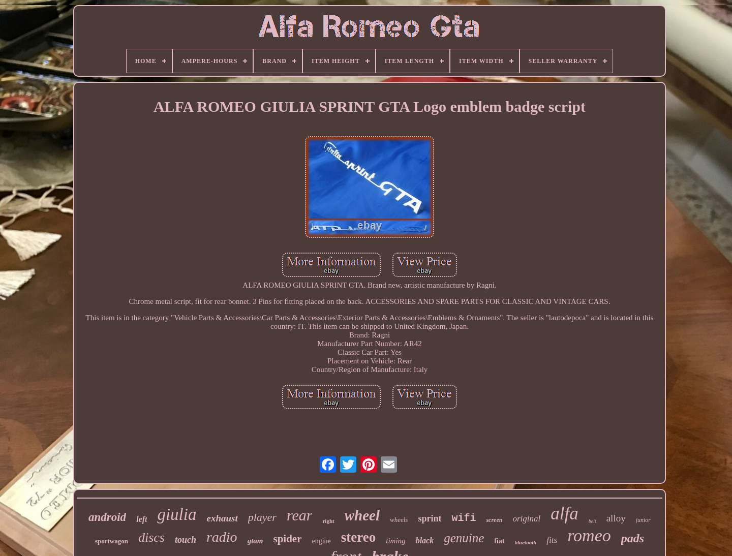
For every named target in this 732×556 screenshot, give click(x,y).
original (526, 518)
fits (551, 540)
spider (287, 539)
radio (221, 537)
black (425, 540)
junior (643, 519)
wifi (463, 518)
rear (300, 515)
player (262, 517)
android (107, 517)
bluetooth (526, 542)
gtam (255, 541)
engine (321, 541)
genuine (464, 538)
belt (592, 521)
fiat (499, 541)
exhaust (221, 518)
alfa (564, 513)
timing (395, 541)
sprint (429, 518)
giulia (176, 514)
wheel (362, 515)
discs (151, 537)
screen (494, 519)
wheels (399, 519)
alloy (616, 518)
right (328, 521)
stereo (358, 537)
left (141, 519)
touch (185, 540)
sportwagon (111, 541)
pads (632, 538)
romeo (589, 535)
